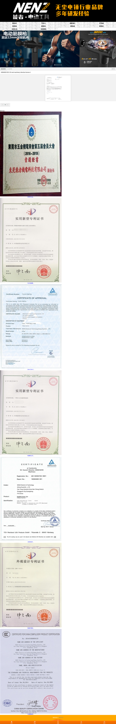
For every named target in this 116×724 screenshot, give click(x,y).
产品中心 (43, 23)
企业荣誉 (9, 69)
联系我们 (101, 26)
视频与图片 (72, 23)
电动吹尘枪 (14, 29)
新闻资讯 (43, 26)
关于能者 (101, 23)
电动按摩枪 (43, 29)
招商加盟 (72, 26)
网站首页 (14, 23)
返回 (113, 68)
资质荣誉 (14, 26)
